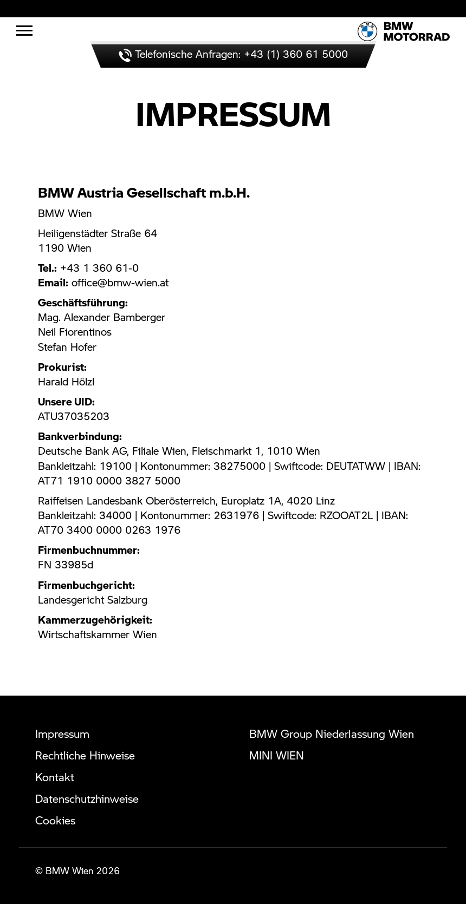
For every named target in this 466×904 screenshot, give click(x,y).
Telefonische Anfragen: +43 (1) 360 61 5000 (233, 54)
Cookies (55, 820)
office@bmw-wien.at (120, 282)
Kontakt (54, 776)
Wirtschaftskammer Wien (97, 634)
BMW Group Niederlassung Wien (331, 733)
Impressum (62, 733)
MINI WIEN (276, 755)
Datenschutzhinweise (87, 798)
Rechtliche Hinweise (85, 755)
